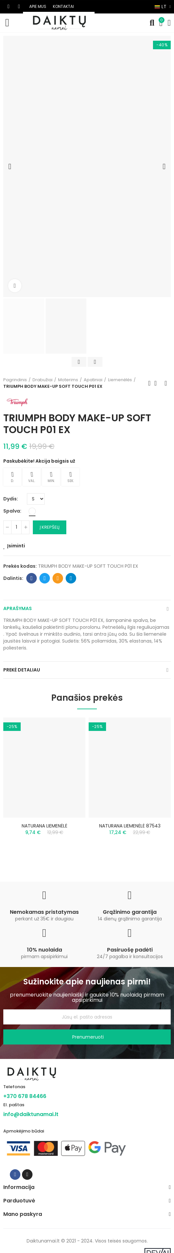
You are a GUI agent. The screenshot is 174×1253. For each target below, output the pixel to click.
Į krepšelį (49, 527)
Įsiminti (16, 545)
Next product (166, 383)
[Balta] (32, 511)
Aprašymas (17, 608)
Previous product (149, 383)
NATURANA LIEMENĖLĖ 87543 (130, 826)
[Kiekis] (16, 527)
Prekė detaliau (21, 670)
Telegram (71, 578)
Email (58, 578)
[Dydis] (36, 499)
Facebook (32, 578)
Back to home (157, 383)
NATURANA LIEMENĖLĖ (44, 826)
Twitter (45, 578)
